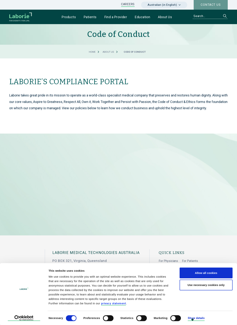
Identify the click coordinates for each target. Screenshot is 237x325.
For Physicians (168, 261)
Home (92, 51)
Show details (196, 317)
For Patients (190, 261)
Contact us (211, 4)
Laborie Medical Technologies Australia (96, 252)
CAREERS (128, 4)
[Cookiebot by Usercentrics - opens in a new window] (24, 318)
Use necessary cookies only (206, 284)
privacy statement (113, 302)
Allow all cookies (206, 272)
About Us (108, 51)
